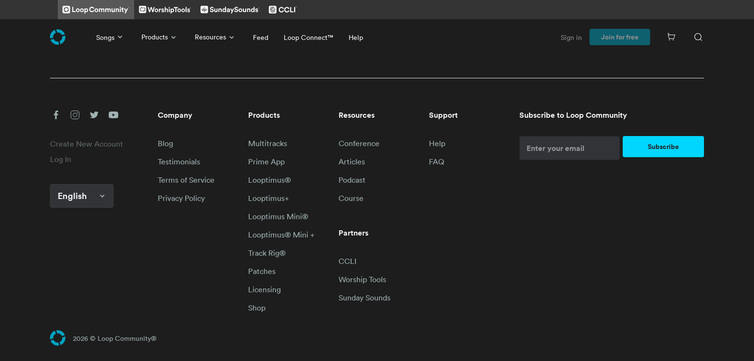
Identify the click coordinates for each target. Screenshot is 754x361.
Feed (260, 37)
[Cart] (671, 37)
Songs (111, 37)
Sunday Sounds (364, 297)
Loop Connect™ (308, 37)
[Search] (698, 37)
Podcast (352, 180)
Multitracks (267, 143)
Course (351, 198)
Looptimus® (269, 180)
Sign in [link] (571, 37)
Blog (165, 143)
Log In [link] (60, 159)
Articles (352, 161)
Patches (262, 271)
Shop (256, 307)
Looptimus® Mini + (281, 234)
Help (356, 37)
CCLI (347, 261)
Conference (359, 143)
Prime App (266, 161)
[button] (56, 115)
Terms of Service (186, 180)
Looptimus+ (268, 198)
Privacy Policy (181, 198)
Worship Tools (362, 279)
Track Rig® (267, 253)
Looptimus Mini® (278, 216)
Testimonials (179, 161)
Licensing (264, 289)
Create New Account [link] (86, 144)
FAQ (436, 161)
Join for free (620, 37)
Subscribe (663, 146)
